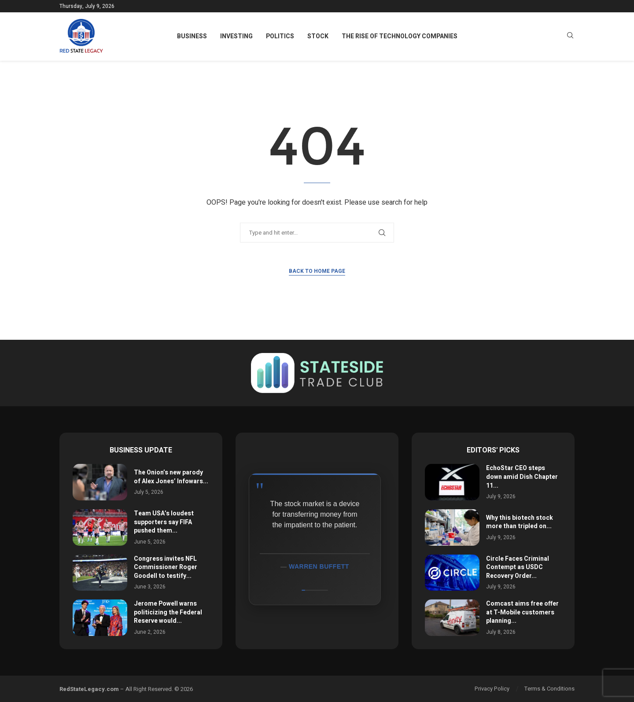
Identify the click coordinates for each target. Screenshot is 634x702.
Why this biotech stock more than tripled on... (519, 522)
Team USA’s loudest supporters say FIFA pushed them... (164, 522)
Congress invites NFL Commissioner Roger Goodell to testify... (165, 567)
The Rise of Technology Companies (399, 36)
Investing (236, 36)
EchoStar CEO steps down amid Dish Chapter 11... (522, 476)
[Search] (570, 36)
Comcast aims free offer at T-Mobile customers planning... (522, 612)
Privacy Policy (492, 688)
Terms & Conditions (549, 688)
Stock (317, 36)
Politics (280, 36)
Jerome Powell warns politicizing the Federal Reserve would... (168, 612)
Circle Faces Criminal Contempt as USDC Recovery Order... (517, 567)
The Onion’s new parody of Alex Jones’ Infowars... (171, 477)
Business (192, 36)
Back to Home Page (317, 271)
